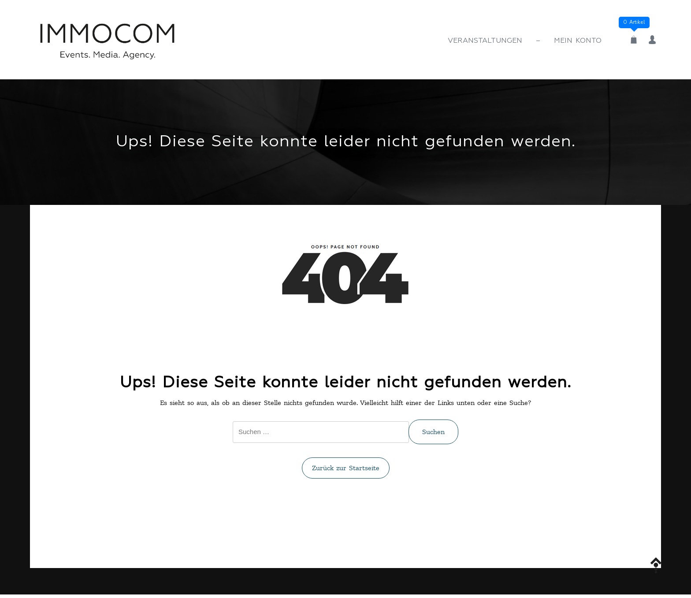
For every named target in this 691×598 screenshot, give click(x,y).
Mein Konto (578, 41)
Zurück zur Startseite (345, 468)
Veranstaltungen (485, 41)
